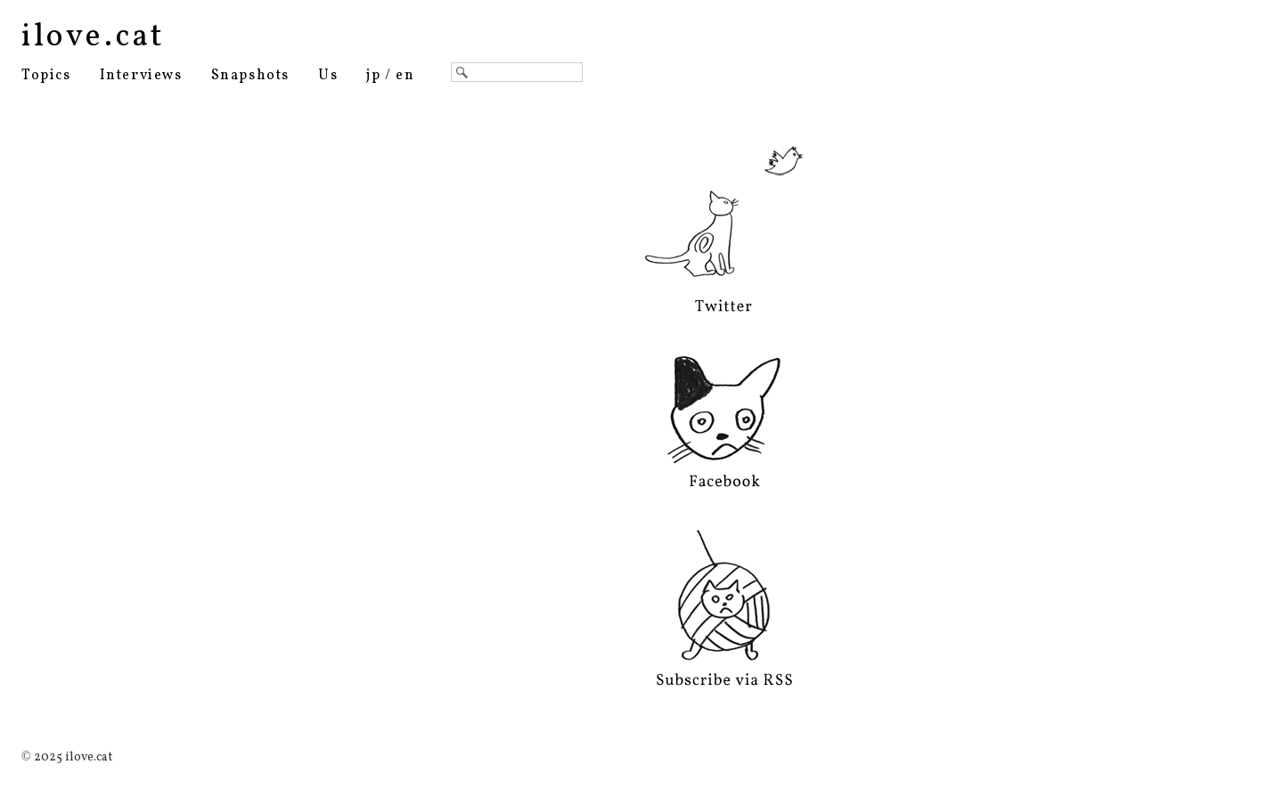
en (405, 75)
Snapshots (250, 75)
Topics (46, 75)
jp (373, 75)
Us (328, 75)
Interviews (141, 75)
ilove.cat (93, 37)
